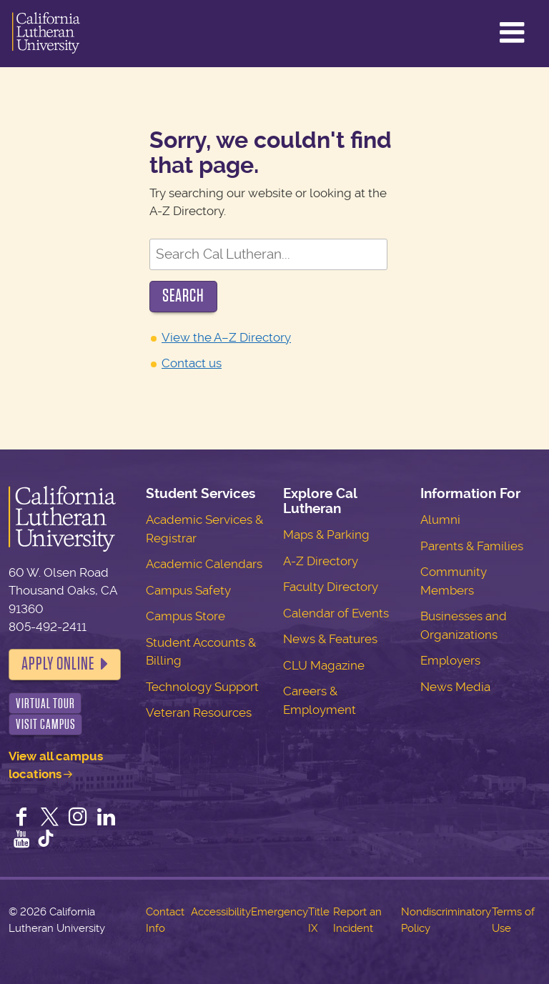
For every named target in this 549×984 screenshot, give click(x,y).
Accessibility (221, 911)
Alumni (440, 519)
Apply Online (57, 664)
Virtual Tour (45, 703)
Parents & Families (471, 546)
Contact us (192, 363)
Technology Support (202, 687)
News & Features (330, 639)
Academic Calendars (204, 564)
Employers (450, 660)
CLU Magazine (324, 665)
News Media (455, 687)
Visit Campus (46, 724)
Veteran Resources (199, 712)
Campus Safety (188, 590)
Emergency (279, 911)
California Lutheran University (46, 33)
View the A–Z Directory (226, 337)
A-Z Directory (320, 561)
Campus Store (185, 616)
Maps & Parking (326, 534)
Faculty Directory (330, 587)
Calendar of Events (336, 613)
